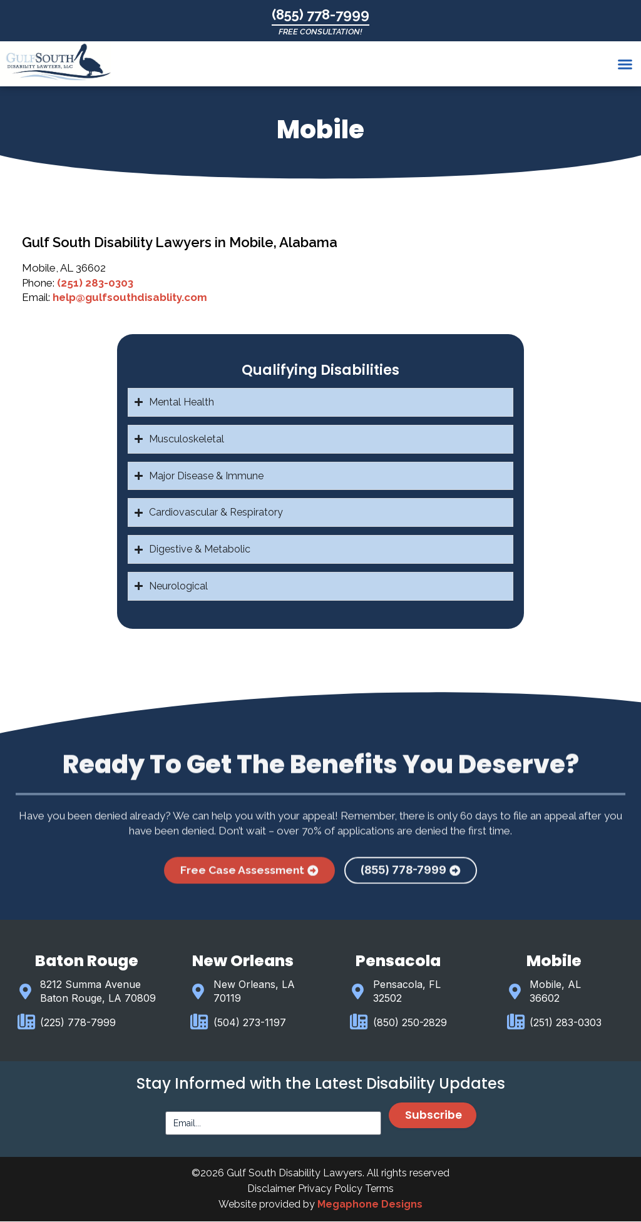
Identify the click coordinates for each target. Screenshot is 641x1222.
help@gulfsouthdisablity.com (130, 297)
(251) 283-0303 (95, 283)
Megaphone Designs (370, 1205)
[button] (625, 64)
